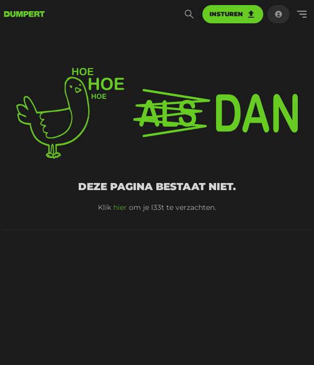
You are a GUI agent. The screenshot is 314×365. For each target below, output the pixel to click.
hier (120, 207)
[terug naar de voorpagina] (24, 14)
